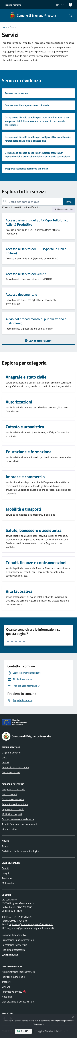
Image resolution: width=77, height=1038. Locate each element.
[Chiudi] (73, 1017)
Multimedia (8, 883)
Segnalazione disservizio (14, 945)
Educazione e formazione (15, 804)
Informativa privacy (12, 991)
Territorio (7, 878)
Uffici (4, 757)
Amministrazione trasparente (18, 971)
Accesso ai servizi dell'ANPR (26, 274)
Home (4, 27)
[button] (70, 15)
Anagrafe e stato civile (13, 789)
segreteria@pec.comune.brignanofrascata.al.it (31, 928)
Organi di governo (11, 752)
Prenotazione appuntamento (18, 939)
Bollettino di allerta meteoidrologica (20, 851)
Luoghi (5, 873)
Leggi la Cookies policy (48, 1031)
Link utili (6, 987)
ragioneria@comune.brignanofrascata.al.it (31, 924)
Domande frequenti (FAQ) (15, 935)
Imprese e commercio (13, 809)
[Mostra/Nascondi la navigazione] (3, 15)
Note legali (7, 996)
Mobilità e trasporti (12, 814)
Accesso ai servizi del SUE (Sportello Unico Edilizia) (36, 251)
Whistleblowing (10, 955)
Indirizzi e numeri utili (13, 977)
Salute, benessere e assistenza (18, 819)
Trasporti (6, 982)
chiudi (23, 1031)
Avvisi (5, 846)
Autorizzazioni (9, 794)
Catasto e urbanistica (13, 799)
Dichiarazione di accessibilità (18, 1001)
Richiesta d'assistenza (13, 950)
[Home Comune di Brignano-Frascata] (33, 15)
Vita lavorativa (9, 829)
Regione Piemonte (13, 4)
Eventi (5, 868)
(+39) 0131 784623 (22, 917)
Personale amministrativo (15, 767)
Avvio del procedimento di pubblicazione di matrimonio (36, 321)
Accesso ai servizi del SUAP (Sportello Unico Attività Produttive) (37, 222)
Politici (5, 762)
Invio (68, 202)
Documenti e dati (11, 772)
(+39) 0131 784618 (16, 920)
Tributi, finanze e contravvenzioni (19, 824)
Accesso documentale (21, 294)
